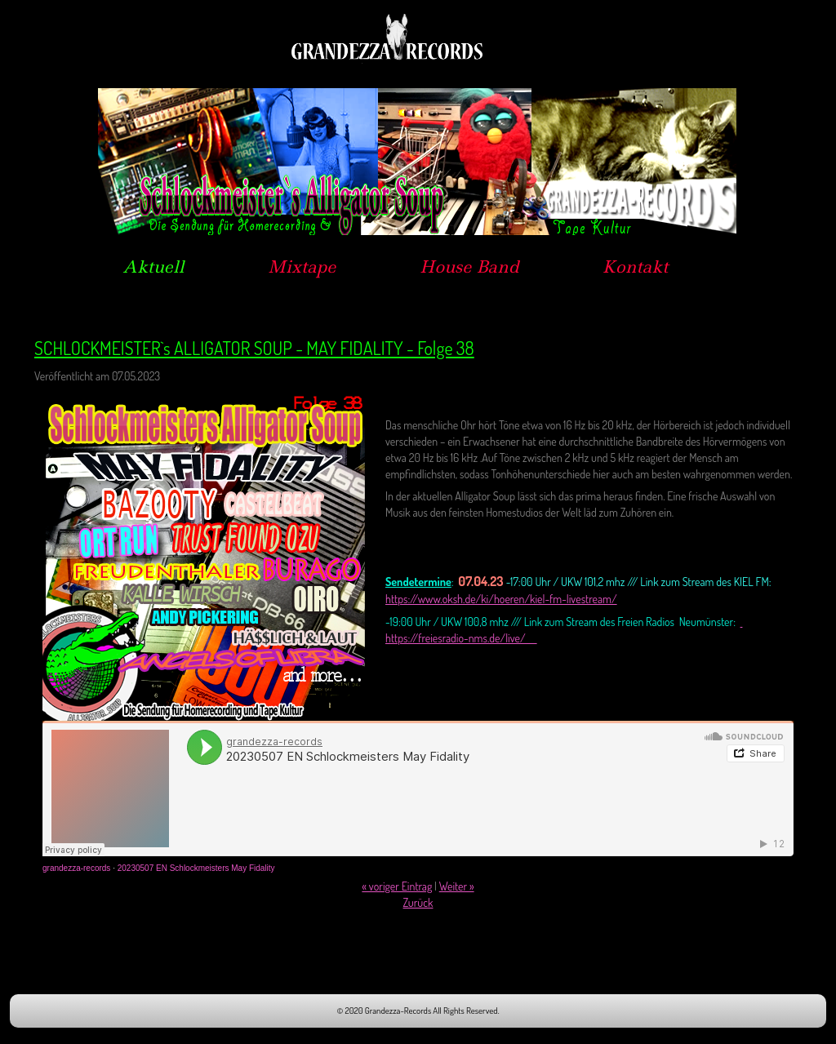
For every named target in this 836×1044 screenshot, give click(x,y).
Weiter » (456, 886)
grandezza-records (76, 868)
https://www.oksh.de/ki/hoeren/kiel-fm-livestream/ (501, 599)
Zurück (418, 902)
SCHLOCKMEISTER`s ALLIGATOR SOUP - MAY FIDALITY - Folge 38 (254, 347)
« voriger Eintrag (397, 886)
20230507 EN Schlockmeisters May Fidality (196, 868)
